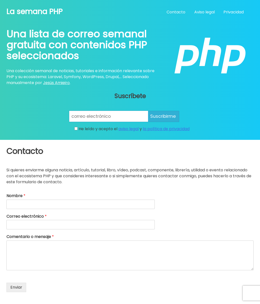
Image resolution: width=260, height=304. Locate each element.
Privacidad (233, 12)
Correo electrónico (26, 216)
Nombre (15, 196)
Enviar (16, 287)
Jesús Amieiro (56, 83)
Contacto (176, 12)
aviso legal (128, 129)
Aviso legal (204, 12)
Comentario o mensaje (30, 237)
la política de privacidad (166, 129)
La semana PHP (34, 11)
